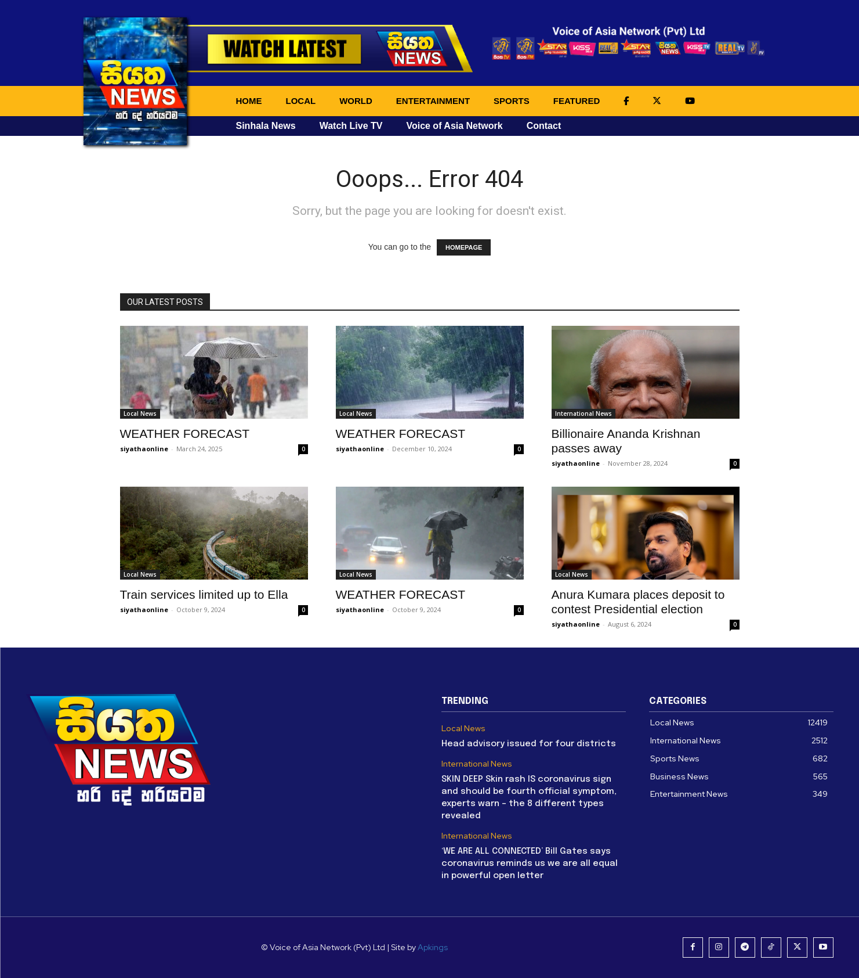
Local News (140, 413)
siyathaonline (144, 448)
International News (583, 413)
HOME (249, 101)
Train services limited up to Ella (204, 594)
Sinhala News (266, 126)
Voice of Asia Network (454, 126)
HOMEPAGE (463, 247)
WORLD (355, 101)
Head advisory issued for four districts (528, 744)
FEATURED (576, 101)
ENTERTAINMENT (433, 101)
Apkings (433, 947)
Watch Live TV (351, 126)
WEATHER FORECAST (185, 433)
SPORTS (512, 101)
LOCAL (301, 101)
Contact (544, 126)
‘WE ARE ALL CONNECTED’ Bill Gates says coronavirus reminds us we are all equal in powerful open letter (529, 863)
